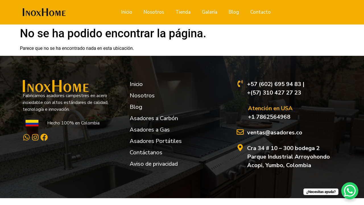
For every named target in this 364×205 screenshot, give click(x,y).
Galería (209, 12)
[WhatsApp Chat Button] (349, 190)
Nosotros (154, 12)
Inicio (126, 12)
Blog (234, 12)
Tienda (183, 12)
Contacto (260, 12)
